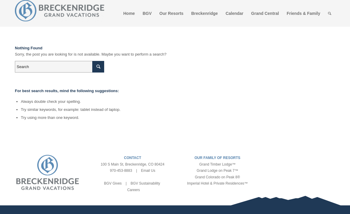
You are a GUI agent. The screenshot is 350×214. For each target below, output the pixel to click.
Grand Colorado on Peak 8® (217, 177)
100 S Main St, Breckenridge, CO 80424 (132, 164)
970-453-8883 (121, 171)
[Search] (329, 13)
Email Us (148, 171)
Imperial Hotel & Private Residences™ (217, 183)
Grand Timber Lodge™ (217, 164)
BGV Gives (112, 183)
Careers (133, 190)
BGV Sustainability (145, 183)
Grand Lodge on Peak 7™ (217, 171)
